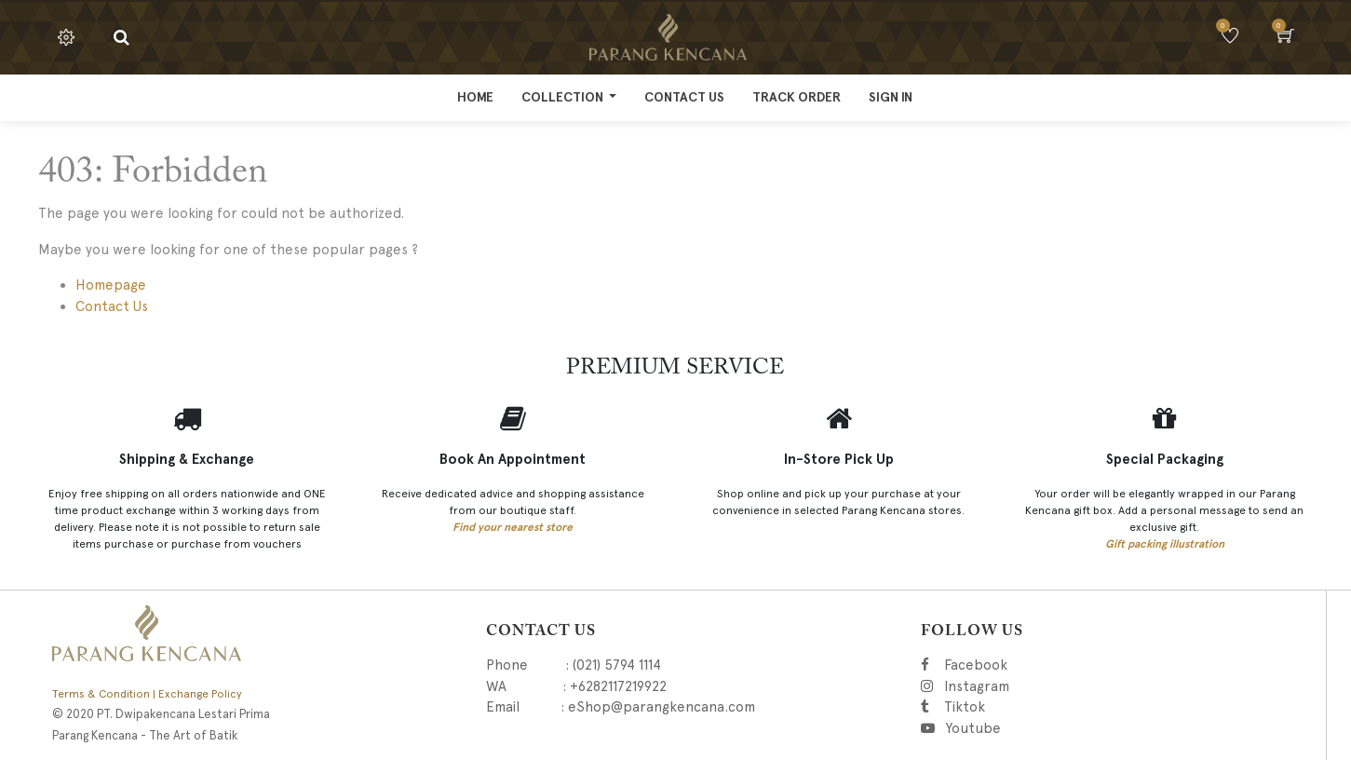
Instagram (1071, 686)
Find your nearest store (513, 527)
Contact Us (111, 306)
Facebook (1001, 665)
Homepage (110, 285)
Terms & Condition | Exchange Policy (147, 693)
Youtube (972, 728)
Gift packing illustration (1164, 543)
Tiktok (1048, 707)
